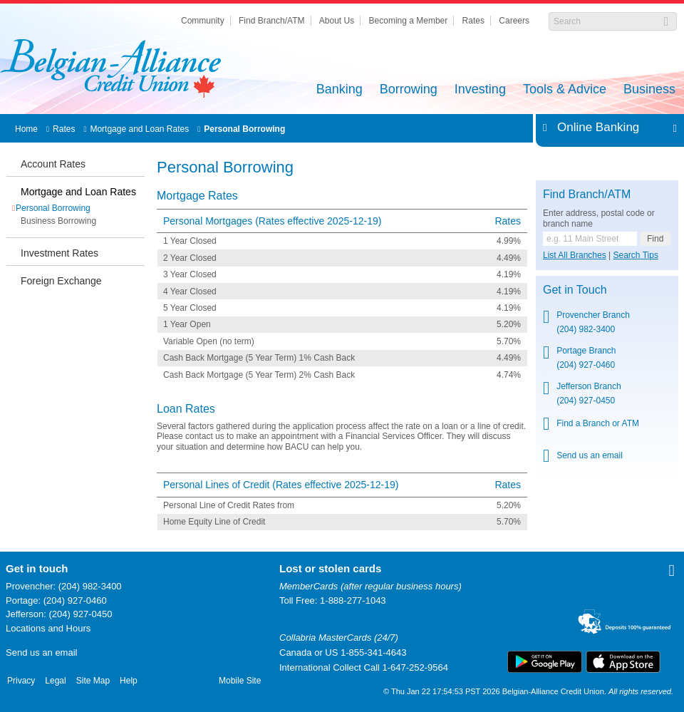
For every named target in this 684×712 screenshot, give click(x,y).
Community (202, 21)
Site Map (93, 681)
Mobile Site (240, 681)
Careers (514, 21)
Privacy (21, 681)
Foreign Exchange (61, 281)
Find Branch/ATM (271, 21)
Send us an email (41, 652)
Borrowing (408, 90)
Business (649, 90)
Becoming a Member (408, 21)
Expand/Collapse (671, 127)
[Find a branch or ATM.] (590, 239)
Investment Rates (59, 253)
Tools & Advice (564, 90)
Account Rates (53, 164)
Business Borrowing (58, 221)
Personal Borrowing (244, 129)
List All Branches (574, 255)
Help (129, 681)
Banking (339, 90)
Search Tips (635, 255)
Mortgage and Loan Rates (139, 129)
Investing (480, 90)
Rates (473, 21)
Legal (55, 681)
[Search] (605, 21)
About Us (336, 21)
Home (26, 129)
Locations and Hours (48, 628)
